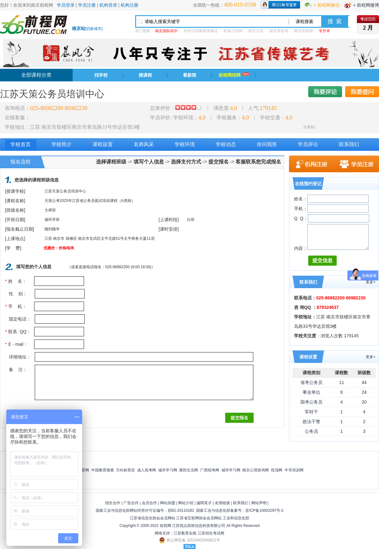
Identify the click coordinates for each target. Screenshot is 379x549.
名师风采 (144, 144)
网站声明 (259, 503)
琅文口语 (255, 31)
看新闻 (189, 75)
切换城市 (93, 29)
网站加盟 (167, 503)
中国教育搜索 (102, 470)
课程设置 (103, 144)
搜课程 (145, 75)
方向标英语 (125, 470)
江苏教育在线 (185, 533)
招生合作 (112, 503)
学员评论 (308, 144)
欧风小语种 (233, 31)
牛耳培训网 (294, 470)
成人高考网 (146, 470)
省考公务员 (311, 382)
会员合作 (149, 503)
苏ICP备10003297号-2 (264, 510)
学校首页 (20, 144)
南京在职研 (303, 31)
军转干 (311, 411)
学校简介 (61, 144)
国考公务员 (311, 401)
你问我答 (267, 144)
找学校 (101, 75)
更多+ (371, 282)
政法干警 (311, 421)
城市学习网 (167, 470)
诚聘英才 (204, 503)
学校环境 (185, 144)
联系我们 (349, 144)
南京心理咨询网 (255, 470)
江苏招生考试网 (211, 533)
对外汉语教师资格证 (201, 31)
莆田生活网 (188, 470)
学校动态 (226, 144)
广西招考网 (209, 470)
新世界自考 (278, 31)
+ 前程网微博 (366, 5)
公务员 (311, 431)
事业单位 (311, 392)
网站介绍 (185, 503)
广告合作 (131, 503)
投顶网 (276, 470)
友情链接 (222, 503)
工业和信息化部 (236, 518)
